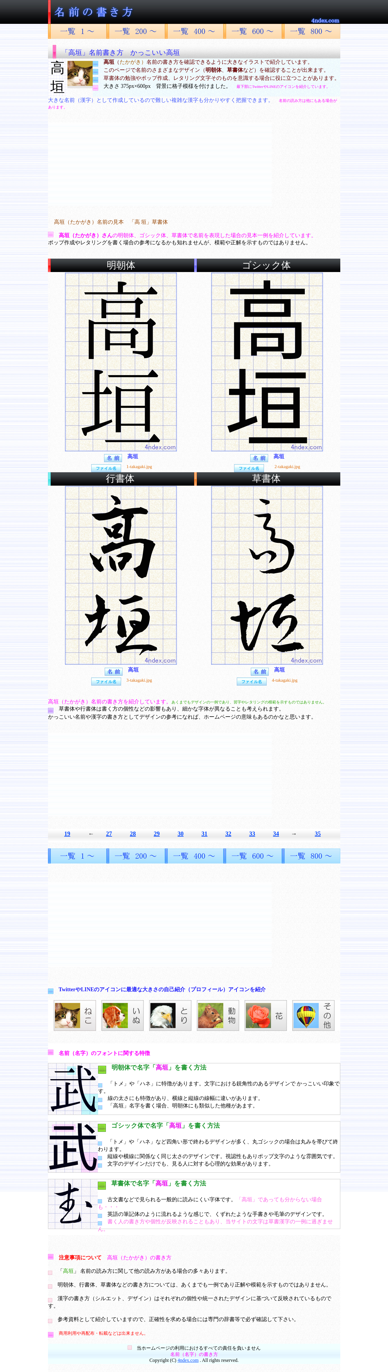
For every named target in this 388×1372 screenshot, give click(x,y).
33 (252, 833)
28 (133, 833)
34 (276, 833)
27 (109, 833)
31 (205, 833)
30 (181, 833)
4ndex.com (188, 1360)
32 (228, 833)
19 (67, 833)
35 (318, 833)
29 (157, 833)
